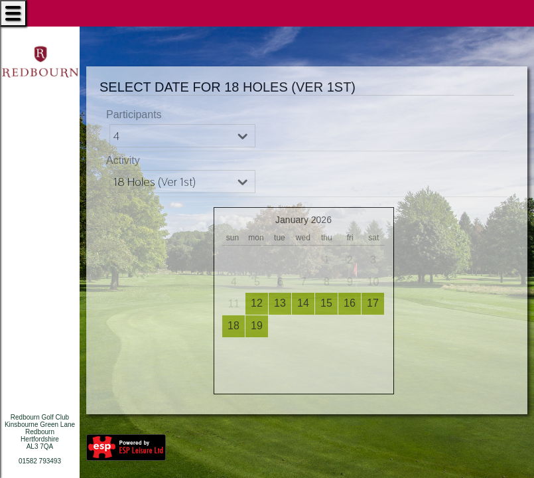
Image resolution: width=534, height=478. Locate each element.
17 (373, 303)
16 (350, 303)
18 (233, 325)
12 (257, 303)
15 (326, 303)
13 (280, 303)
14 (303, 303)
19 (257, 325)
